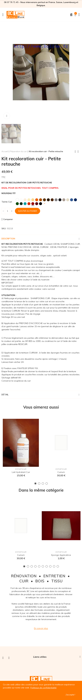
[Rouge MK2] (28, 203)
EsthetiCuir (20, 469)
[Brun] (48, 199)
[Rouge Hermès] (32, 203)
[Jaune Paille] (32, 199)
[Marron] (44, 199)
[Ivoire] (28, 199)
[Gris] (56, 199)
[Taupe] (63, 199)
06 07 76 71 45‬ (11, 2)
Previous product (75, 151)
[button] (35, 483)
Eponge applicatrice (61, 555)
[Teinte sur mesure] (44, 203)
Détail (4, 394)
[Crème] (25, 199)
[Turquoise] (25, 203)
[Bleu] (71, 199)
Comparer (8, 219)
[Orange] (36, 199)
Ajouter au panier (27, 211)
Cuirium (61, 472)
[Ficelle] (67, 199)
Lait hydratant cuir (21, 472)
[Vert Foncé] (21, 203)
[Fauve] (40, 199)
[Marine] (75, 199)
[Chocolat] (52, 199)
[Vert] (17, 203)
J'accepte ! (70, 694)
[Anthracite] (59, 199)
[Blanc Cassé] (21, 199)
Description (8, 238)
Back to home (79, 151)
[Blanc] (17, 199)
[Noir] (40, 203)
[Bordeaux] (36, 203)
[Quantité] (7, 211)
